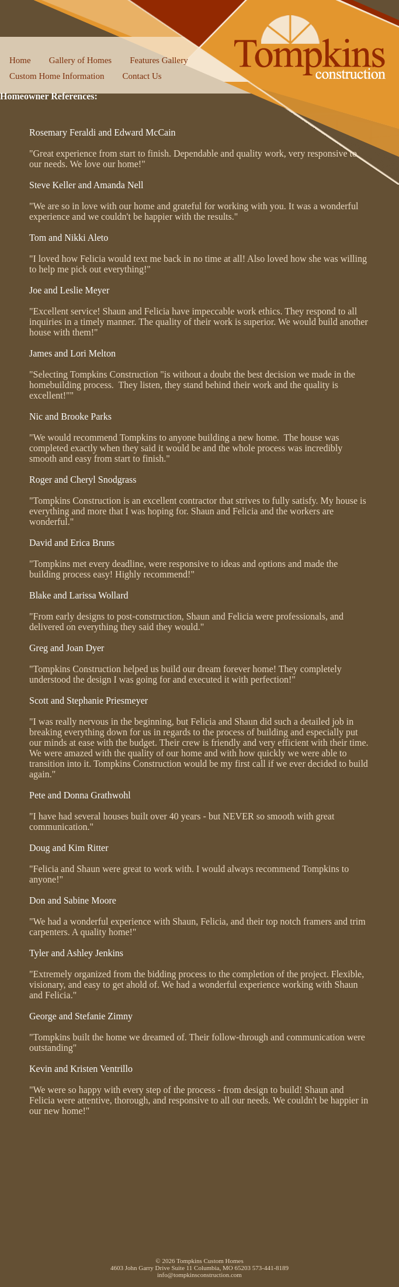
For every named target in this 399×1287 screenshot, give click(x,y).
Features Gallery (159, 60)
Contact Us (141, 76)
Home (20, 60)
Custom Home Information (56, 76)
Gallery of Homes (80, 60)
